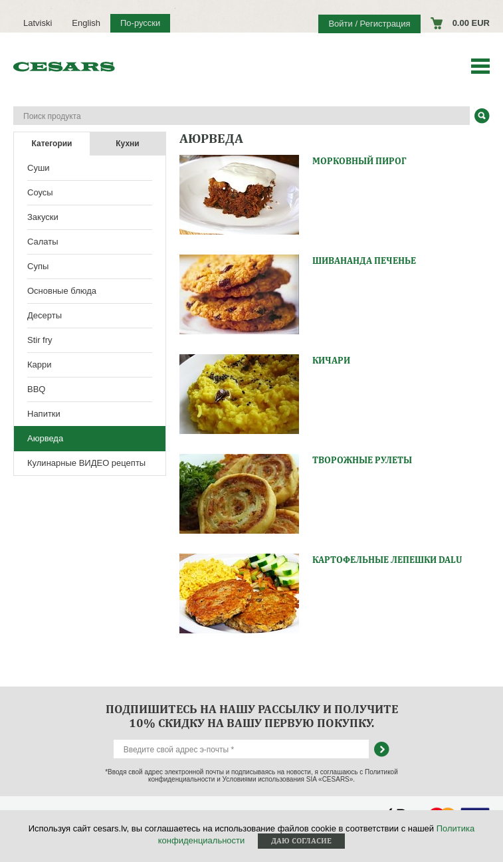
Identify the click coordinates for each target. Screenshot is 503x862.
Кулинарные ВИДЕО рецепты (86, 463)
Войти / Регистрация (369, 24)
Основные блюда (61, 291)
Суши (38, 168)
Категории (52, 143)
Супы (38, 266)
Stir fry (39, 340)
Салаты (42, 242)
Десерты (44, 315)
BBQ (36, 389)
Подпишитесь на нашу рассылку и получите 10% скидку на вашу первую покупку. (252, 716)
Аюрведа (45, 438)
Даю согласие (301, 840)
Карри (39, 365)
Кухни (127, 143)
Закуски (42, 217)
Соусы (40, 192)
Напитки (43, 414)
